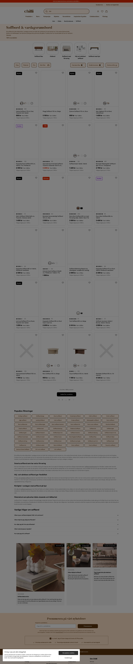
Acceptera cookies (68, 653)
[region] (41, 655)
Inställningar (68, 658)
